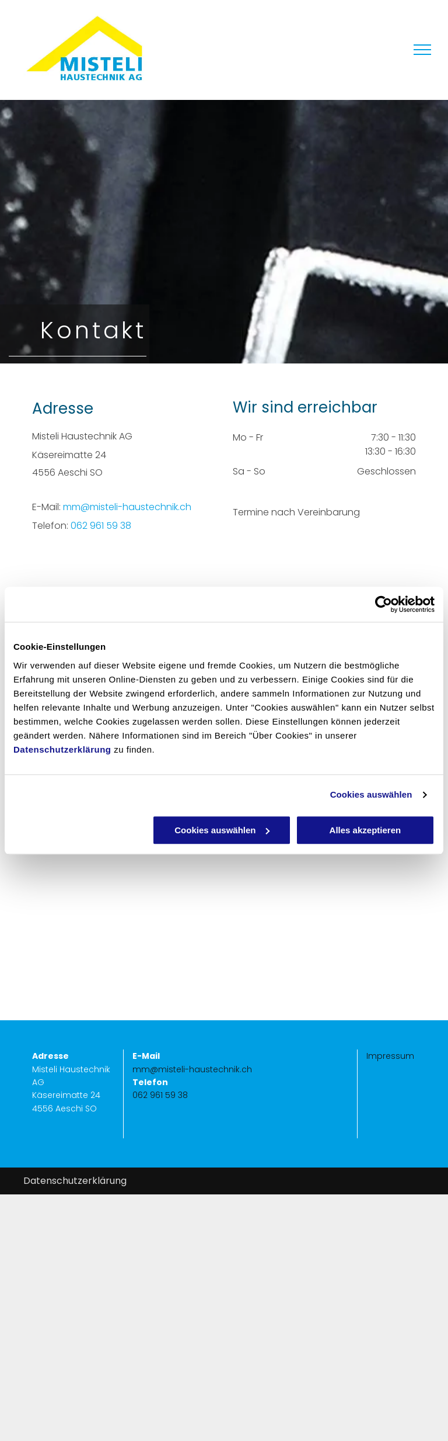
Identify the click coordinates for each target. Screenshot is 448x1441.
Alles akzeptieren (365, 830)
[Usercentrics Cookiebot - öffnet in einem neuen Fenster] (383, 604)
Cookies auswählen (371, 794)
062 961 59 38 (101, 525)
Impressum (390, 1056)
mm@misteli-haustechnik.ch (127, 507)
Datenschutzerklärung (62, 749)
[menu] (422, 49)
